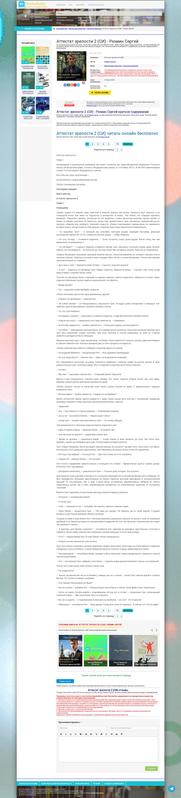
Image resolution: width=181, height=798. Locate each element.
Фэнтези (38, 23)
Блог (71, 4)
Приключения (61, 17)
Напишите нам (91, 105)
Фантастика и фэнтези (43, 20)
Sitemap (96, 783)
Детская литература (107, 17)
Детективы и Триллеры (64, 20)
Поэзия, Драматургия (151, 17)
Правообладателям (28, 783)
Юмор (101, 23)
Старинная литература (129, 20)
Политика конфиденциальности (56, 783)
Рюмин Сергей (110, 62)
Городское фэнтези (130, 66)
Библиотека (60, 4)
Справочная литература (130, 23)
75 (117, 144)
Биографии (80, 4)
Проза (58, 23)
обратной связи (97, 793)
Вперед (128, 144)
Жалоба (69, 105)
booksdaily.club (34, 5)
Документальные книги (87, 23)
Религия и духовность (108, 20)
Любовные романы (42, 17)
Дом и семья (126, 17)
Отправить (151, 768)
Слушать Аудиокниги (96, 4)
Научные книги (83, 20)
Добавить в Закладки (33, 29)
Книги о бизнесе (84, 17)
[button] (61, 734)
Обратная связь (82, 783)
